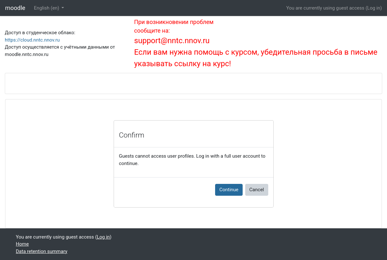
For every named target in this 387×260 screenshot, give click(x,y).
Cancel (256, 190)
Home (22, 244)
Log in (373, 8)
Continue (228, 190)
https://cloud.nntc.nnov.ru (32, 40)
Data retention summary (42, 251)
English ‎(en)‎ (47, 8)
